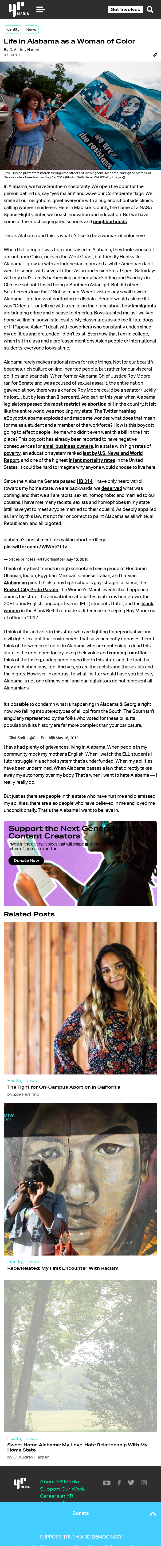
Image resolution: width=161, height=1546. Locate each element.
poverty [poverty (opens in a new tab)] (12, 453)
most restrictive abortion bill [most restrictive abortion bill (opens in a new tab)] (82, 404)
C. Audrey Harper (24, 50)
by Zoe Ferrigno (23, 1094)
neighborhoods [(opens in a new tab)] (110, 221)
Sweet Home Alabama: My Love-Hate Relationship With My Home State (77, 1447)
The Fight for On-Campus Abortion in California (63, 1087)
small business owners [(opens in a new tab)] (68, 446)
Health (14, 1080)
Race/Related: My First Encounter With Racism (62, 1268)
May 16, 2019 (67, 738)
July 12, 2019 (77, 560)
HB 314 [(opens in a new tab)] (85, 481)
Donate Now (26, 860)
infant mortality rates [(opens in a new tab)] (92, 460)
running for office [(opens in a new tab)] (128, 653)
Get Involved (125, 9)
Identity (13, 29)
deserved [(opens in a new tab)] (111, 488)
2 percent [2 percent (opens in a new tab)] (67, 397)
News (31, 29)
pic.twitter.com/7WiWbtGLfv (35, 547)
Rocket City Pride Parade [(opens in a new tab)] (31, 589)
